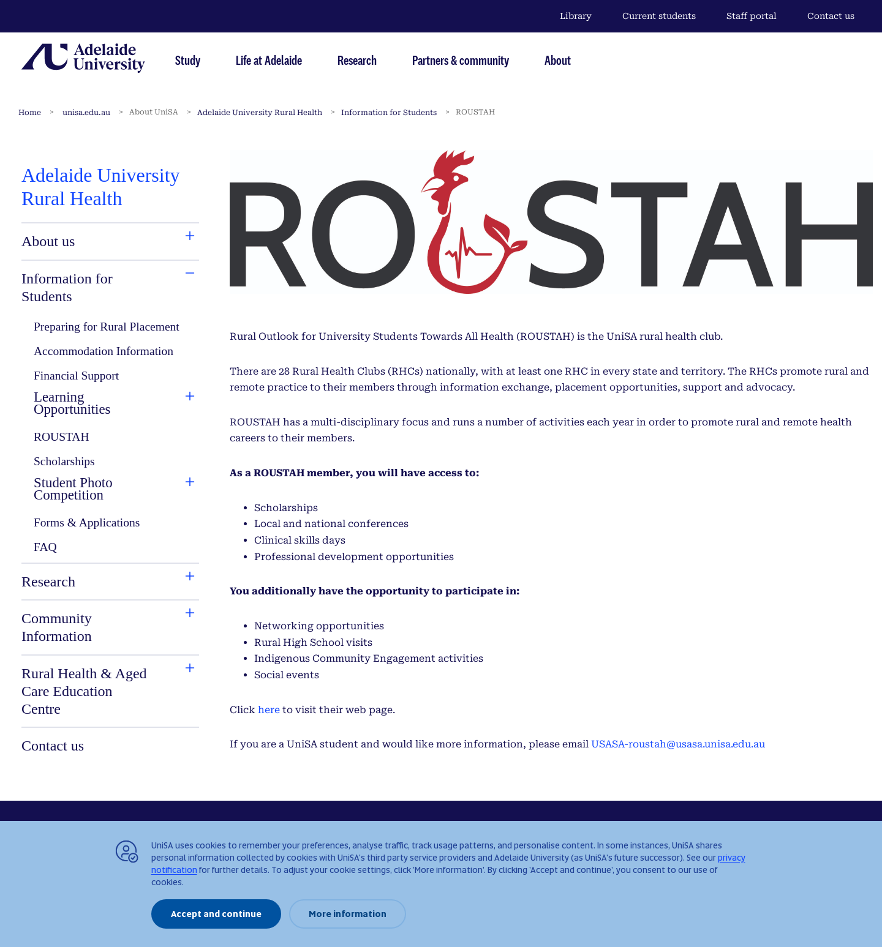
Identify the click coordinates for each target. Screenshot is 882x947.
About (558, 60)
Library (576, 16)
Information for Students (389, 112)
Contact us (830, 16)
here (269, 710)
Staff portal (751, 16)
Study (187, 60)
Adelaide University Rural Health (259, 112)
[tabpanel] (110, 460)
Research (357, 60)
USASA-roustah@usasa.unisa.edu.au (678, 744)
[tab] (85, 241)
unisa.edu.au (86, 112)
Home (29, 112)
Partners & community (460, 60)
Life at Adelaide (269, 60)
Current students (659, 16)
